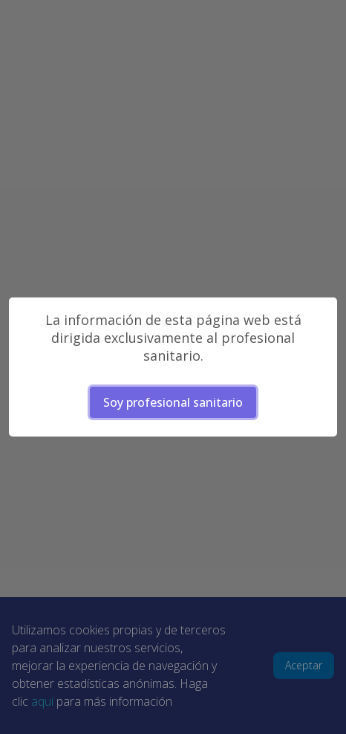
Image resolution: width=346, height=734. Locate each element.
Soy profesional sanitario (173, 402)
